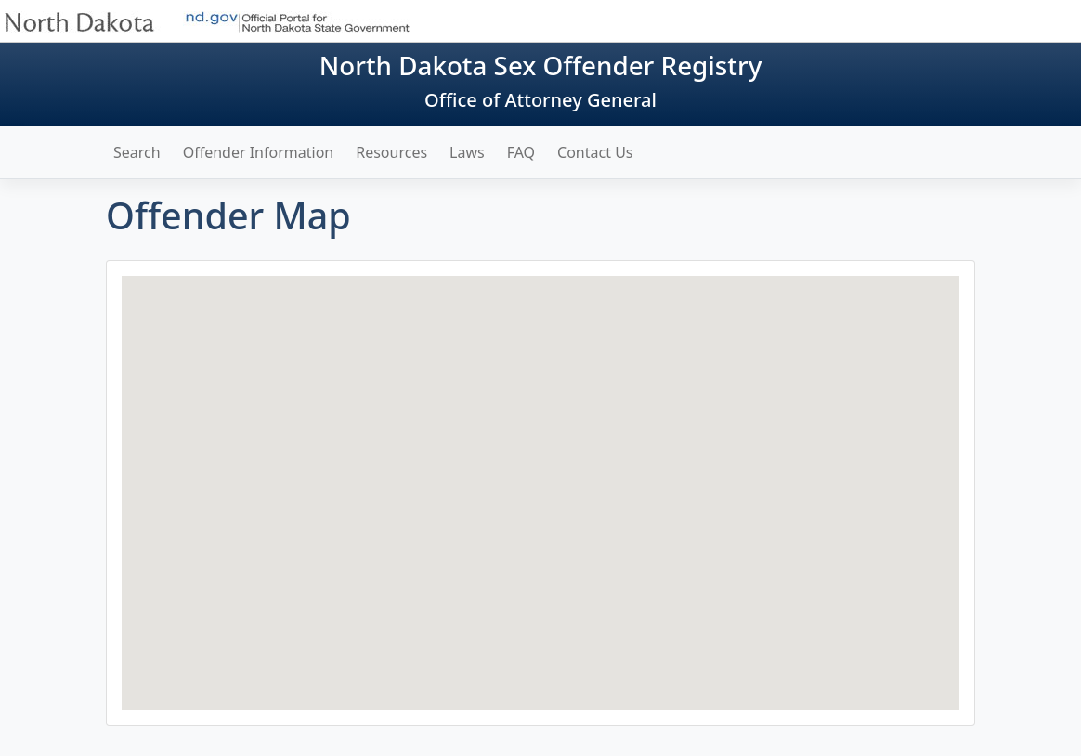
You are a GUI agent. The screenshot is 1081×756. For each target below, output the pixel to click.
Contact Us (594, 152)
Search (137, 152)
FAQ (521, 152)
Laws (467, 152)
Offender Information (258, 152)
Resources (391, 152)
